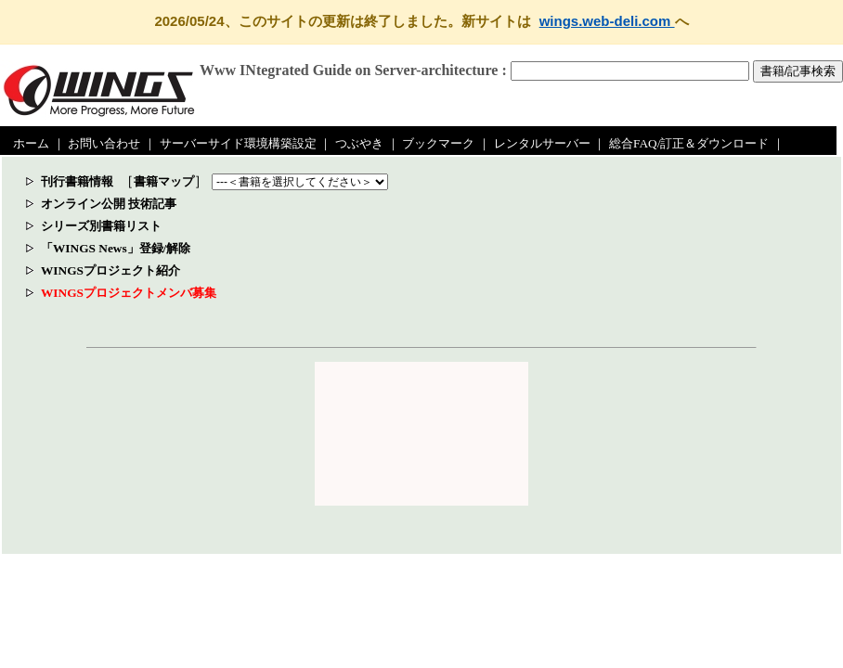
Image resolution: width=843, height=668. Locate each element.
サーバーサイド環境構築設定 (238, 143)
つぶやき (359, 143)
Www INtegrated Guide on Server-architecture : (353, 70)
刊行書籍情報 (77, 181)
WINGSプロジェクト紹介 (110, 270)
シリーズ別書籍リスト (101, 226)
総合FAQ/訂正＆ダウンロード (689, 143)
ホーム (31, 143)
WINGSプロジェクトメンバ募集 (128, 293)
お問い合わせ (104, 143)
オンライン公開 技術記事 (108, 204)
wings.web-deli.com (607, 21)
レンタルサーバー (542, 143)
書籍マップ (164, 181)
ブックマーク (438, 143)
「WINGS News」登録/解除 (115, 248)
